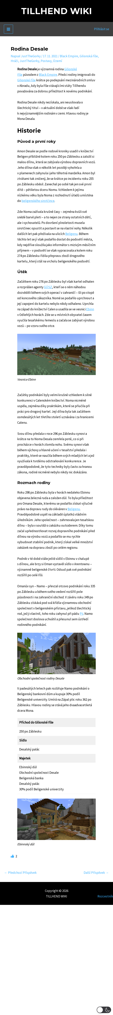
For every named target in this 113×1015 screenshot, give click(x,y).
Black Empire (69, 56)
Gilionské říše (26, 80)
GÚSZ (48, 287)
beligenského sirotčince (37, 201)
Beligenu (71, 234)
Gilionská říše (89, 56)
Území (57, 61)
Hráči (14, 61)
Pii (81, 614)
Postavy (46, 61)
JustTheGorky (29, 61)
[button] (104, 1010)
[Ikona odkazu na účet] (101, 29)
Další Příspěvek (96, 873)
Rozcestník (105, 896)
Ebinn (90, 309)
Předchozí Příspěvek (20, 873)
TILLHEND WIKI (56, 11)
